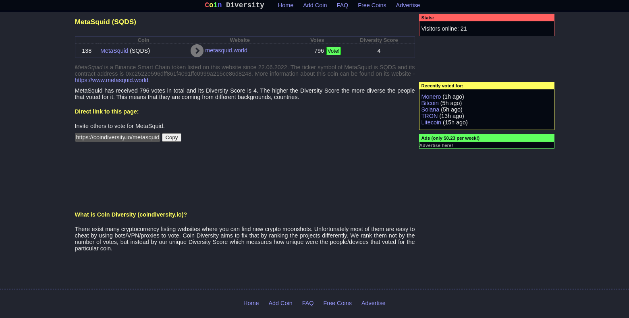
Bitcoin (430, 104)
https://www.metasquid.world (111, 81)
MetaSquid (114, 52)
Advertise (408, 7)
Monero (431, 98)
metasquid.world (226, 52)
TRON (429, 117)
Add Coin (315, 7)
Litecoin (431, 124)
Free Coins (372, 7)
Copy (171, 139)
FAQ (342, 7)
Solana (430, 111)
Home (285, 7)
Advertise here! (436, 147)
